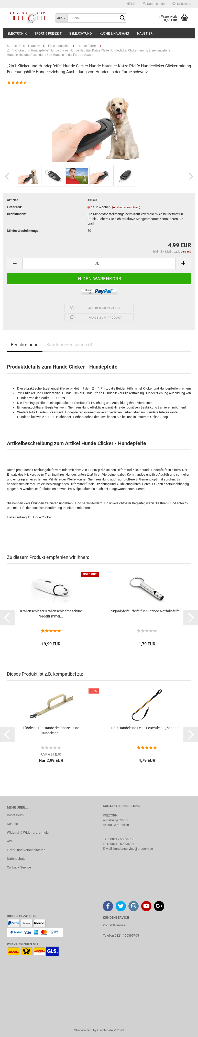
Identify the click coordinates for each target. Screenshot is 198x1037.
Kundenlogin (154, 4)
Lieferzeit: (14, 207)
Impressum (15, 815)
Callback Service (19, 867)
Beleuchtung (80, 33)
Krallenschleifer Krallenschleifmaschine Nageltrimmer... (51, 613)
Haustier (144, 33)
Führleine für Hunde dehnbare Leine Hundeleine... (51, 730)
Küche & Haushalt (114, 33)
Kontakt (12, 824)
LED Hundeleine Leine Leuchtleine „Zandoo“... (147, 728)
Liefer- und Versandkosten (26, 850)
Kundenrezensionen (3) (70, 344)
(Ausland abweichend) (126, 207)
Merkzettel (181, 4)
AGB (10, 841)
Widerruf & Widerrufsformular (28, 832)
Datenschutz (16, 859)
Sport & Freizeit (48, 33)
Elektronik (17, 33)
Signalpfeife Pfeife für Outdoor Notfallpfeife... (147, 611)
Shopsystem (83, 1030)
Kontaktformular (114, 925)
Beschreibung (25, 344)
